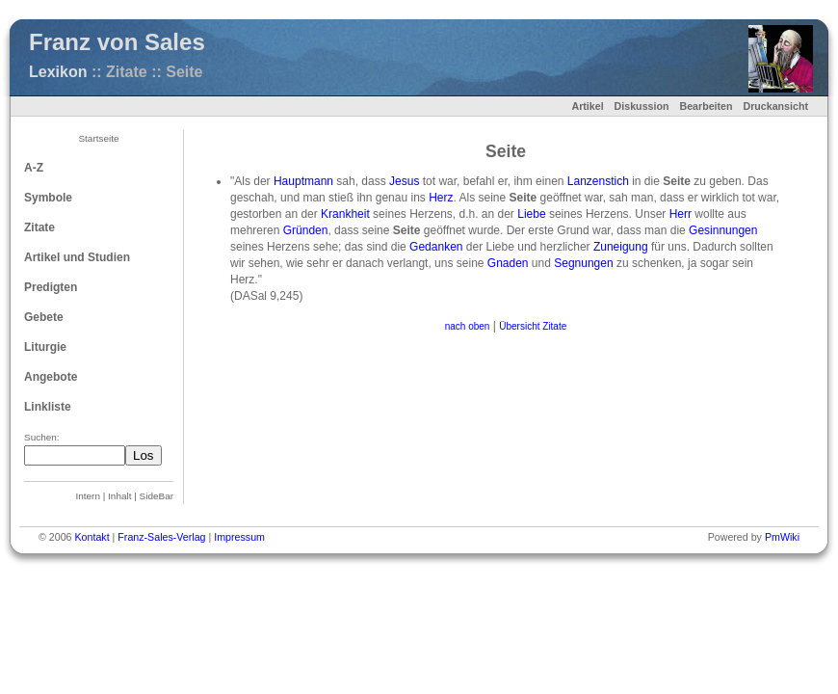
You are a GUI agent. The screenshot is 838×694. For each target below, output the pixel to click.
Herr (680, 214)
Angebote (50, 377)
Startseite (98, 138)
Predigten (50, 287)
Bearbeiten (705, 106)
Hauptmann (303, 181)
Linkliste (47, 407)
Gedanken (435, 247)
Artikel (587, 106)
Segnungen (583, 263)
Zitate (39, 227)
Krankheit (345, 214)
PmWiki (782, 537)
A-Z (33, 167)
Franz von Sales (117, 42)
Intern (88, 496)
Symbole (48, 197)
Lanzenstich (598, 181)
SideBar (156, 496)
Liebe (531, 214)
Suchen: (42, 437)
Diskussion (642, 106)
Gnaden (508, 263)
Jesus (404, 181)
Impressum (239, 537)
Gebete (44, 317)
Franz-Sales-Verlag (161, 537)
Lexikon (58, 72)
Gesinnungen (723, 230)
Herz (441, 197)
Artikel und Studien (77, 257)
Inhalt (119, 496)
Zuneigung (620, 247)
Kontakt (91, 537)
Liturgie (45, 347)
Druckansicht (775, 106)
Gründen (305, 230)
